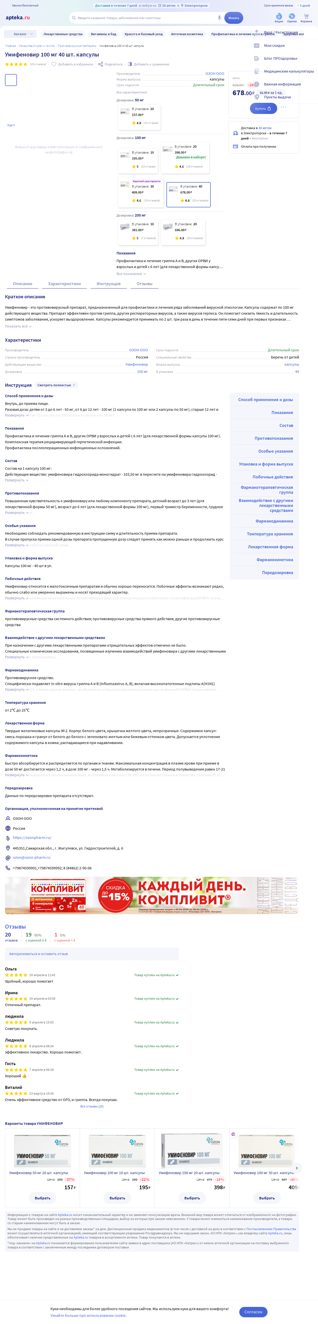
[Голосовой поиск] (219, 18)
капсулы (291, 382)
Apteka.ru (65, 1232)
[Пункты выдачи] (311, 101)
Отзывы (145, 301)
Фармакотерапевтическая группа (267, 507)
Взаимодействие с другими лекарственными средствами (266, 523)
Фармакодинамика (274, 539)
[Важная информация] (311, 88)
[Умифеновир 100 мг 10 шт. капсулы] (138, 161)
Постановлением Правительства (271, 1246)
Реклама (291, 898)
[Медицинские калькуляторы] (311, 75)
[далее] (296, 1186)
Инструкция (109, 301)
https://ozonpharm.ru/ (32, 855)
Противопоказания (274, 456)
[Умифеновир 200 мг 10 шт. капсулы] (138, 232)
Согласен (253, 1312)
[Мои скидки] (311, 49)
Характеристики (64, 301)
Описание (22, 301)
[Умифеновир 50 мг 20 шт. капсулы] (139, 117)
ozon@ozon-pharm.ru (31, 875)
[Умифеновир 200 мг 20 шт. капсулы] (183, 232)
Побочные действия (273, 494)
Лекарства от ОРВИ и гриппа (37, 46)
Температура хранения (270, 551)
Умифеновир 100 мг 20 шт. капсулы (189, 1190)
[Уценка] (292, 18)
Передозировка (277, 590)
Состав (286, 443)
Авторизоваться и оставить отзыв (38, 971)
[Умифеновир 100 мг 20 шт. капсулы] (185, 158)
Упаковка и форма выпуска (266, 482)
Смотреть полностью (57, 403)
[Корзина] (306, 18)
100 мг (142, 389)
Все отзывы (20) (92, 1124)
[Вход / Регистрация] (311, 36)
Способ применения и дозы (265, 417)
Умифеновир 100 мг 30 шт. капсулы (264, 1190)
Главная (10, 46)
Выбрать (42, 1215)
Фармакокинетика (275, 577)
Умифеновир (136, 382)
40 (297, 389)
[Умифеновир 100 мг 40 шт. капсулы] (188, 195)
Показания (282, 430)
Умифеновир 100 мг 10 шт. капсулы (114, 1190)
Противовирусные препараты (77, 46)
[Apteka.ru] (22, 18)
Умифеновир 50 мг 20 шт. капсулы (38, 1190)
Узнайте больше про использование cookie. (88, 1315)
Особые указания (275, 469)
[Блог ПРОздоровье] (311, 62)
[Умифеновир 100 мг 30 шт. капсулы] (141, 192)
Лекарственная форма (270, 564)
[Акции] (279, 18)
